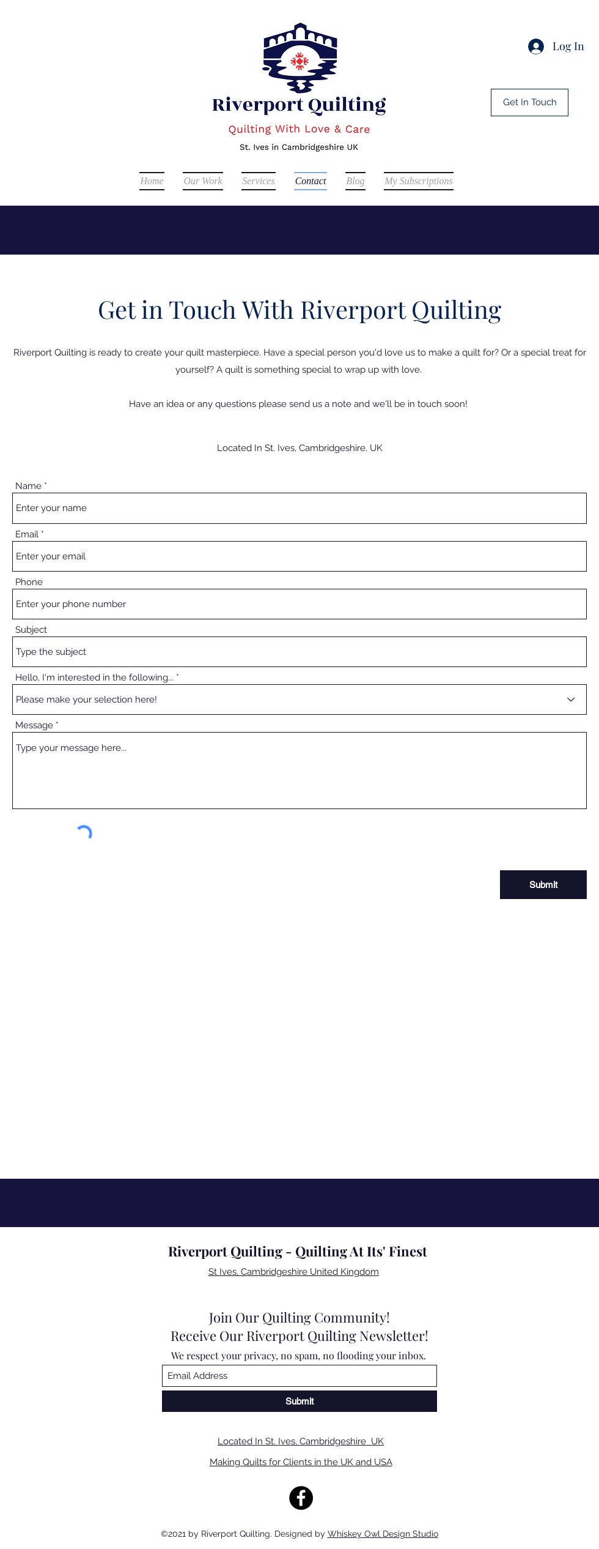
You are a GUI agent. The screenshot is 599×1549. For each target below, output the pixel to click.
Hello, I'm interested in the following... (94, 677)
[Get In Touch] (529, 102)
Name (28, 486)
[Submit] (543, 884)
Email (27, 534)
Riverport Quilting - (231, 1251)
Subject (31, 630)
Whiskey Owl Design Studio (383, 1534)
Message (34, 725)
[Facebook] (301, 1498)
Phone (29, 582)
